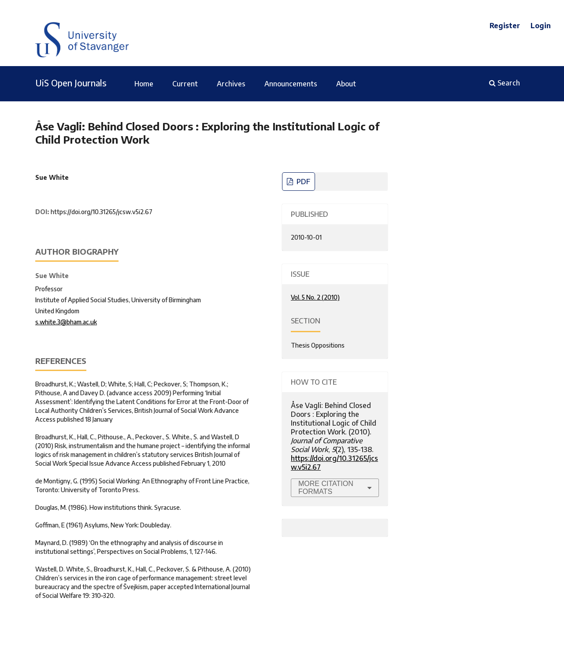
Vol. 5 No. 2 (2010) (315, 297)
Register (505, 25)
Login (541, 25)
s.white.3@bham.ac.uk (66, 322)
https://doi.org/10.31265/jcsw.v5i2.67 (101, 211)
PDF (302, 181)
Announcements (290, 83)
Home (143, 83)
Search (504, 82)
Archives (231, 83)
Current (185, 83)
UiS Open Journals (71, 82)
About (346, 83)
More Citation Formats (325, 487)
